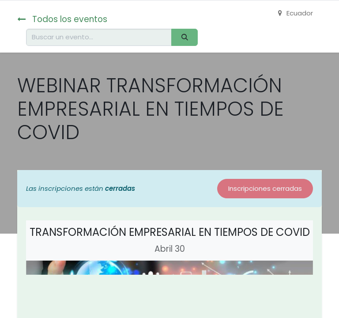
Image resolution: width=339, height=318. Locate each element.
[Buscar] (184, 37)
